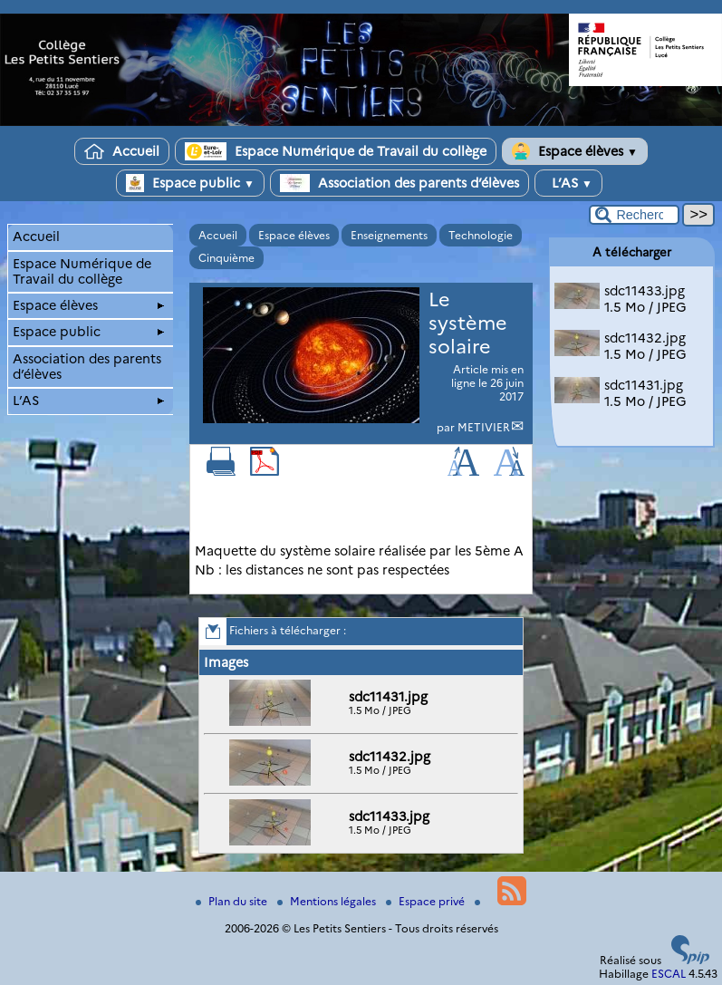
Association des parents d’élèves (399, 183)
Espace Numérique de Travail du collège (335, 151)
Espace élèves (575, 151)
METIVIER (483, 427)
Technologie (480, 235)
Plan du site (233, 901)
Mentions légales (328, 901)
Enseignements (389, 235)
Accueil (121, 151)
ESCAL (668, 973)
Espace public (190, 183)
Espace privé (426, 901)
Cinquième (226, 258)
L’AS (568, 183)
